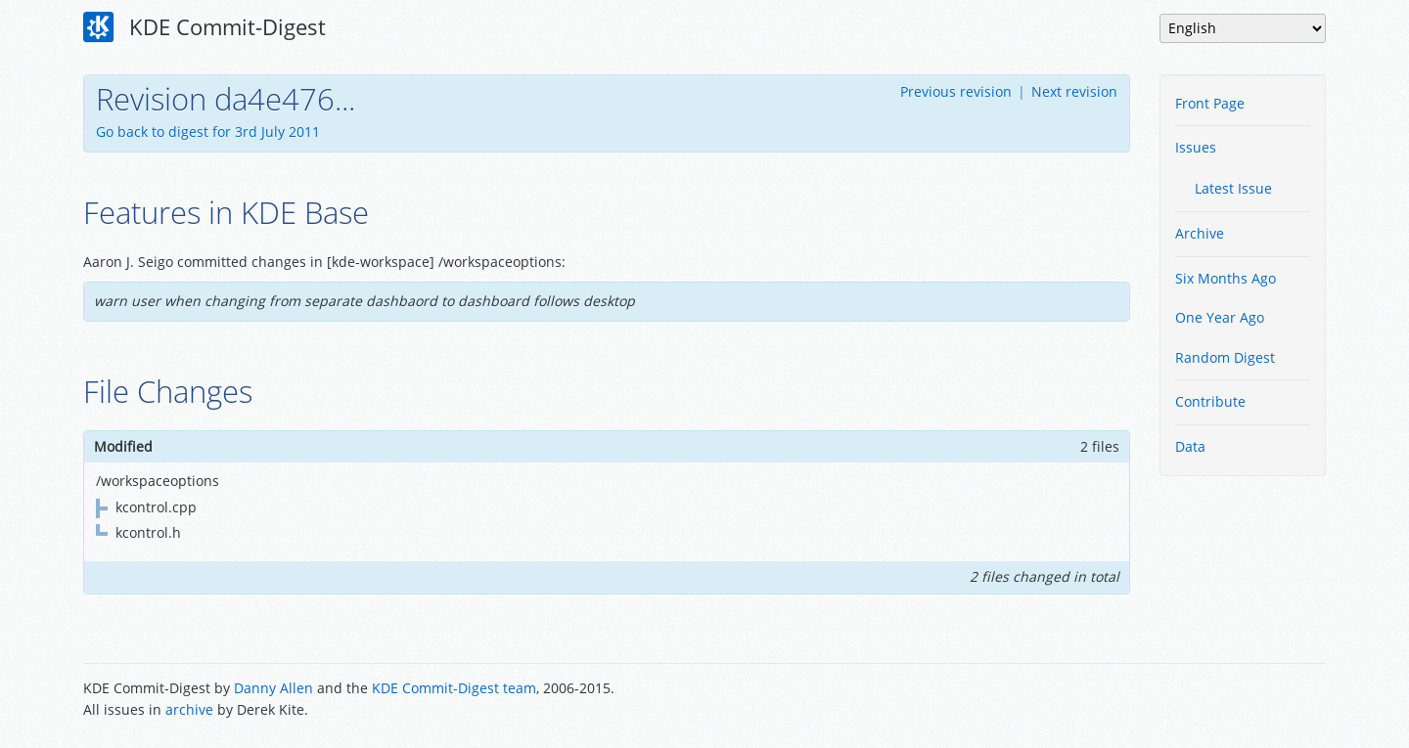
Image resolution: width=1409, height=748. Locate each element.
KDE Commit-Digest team (454, 688)
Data (1190, 446)
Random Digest (1225, 357)
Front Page (1210, 103)
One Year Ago (1219, 317)
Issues (1195, 147)
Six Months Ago (1225, 278)
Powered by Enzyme (1251, 701)
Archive (1199, 233)
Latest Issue (1233, 188)
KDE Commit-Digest (204, 27)
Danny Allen (273, 688)
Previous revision (956, 91)
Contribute (1210, 401)
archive (189, 709)
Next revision (1074, 91)
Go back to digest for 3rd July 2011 (208, 131)
